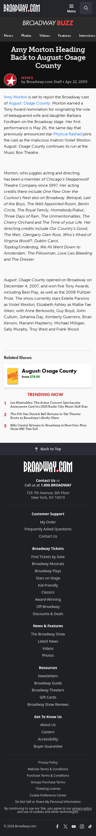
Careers (47, 731)
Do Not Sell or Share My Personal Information (48, 802)
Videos (44, 35)
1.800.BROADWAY (56, 485)
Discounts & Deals (48, 613)
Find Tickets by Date (48, 556)
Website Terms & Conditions (48, 769)
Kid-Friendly (48, 585)
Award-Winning (48, 599)
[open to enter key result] (86, 8)
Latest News (48, 641)
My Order (48, 522)
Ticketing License (48, 788)
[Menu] (71, 9)
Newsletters (48, 675)
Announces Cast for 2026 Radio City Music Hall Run (49, 404)
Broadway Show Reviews (48, 704)
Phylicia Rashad (67, 133)
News (8, 35)
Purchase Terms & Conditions (48, 775)
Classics (48, 592)
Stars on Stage (48, 578)
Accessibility (48, 739)
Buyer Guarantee (48, 746)
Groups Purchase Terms (48, 782)
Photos (26, 35)
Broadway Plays (48, 570)
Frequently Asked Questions (48, 529)
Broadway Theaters (48, 690)
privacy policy (82, 808)
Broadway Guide (48, 683)
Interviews (87, 35)
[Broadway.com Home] (22, 8)
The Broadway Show (48, 634)
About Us (48, 724)
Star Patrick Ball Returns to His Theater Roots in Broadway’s (45, 415)
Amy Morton (15, 97)
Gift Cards (48, 697)
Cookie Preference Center (48, 795)
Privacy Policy (48, 762)
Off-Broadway (48, 606)
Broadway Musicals (48, 563)
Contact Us (46, 480)
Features (64, 35)
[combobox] (84, 8)
